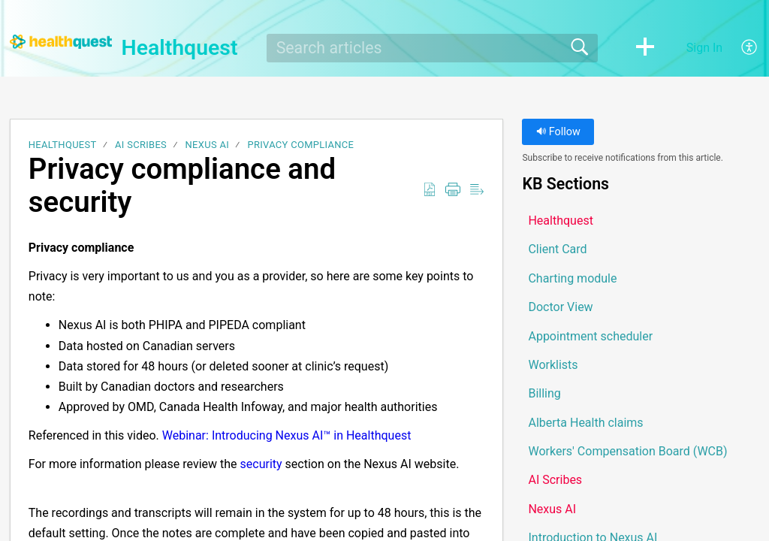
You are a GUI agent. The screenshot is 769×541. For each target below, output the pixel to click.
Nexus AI (207, 144)
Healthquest (63, 144)
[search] (432, 48)
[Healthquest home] (61, 42)
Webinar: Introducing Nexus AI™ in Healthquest (287, 435)
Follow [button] (558, 131)
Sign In (704, 48)
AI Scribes (141, 144)
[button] (645, 48)
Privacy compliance (300, 144)
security (261, 464)
